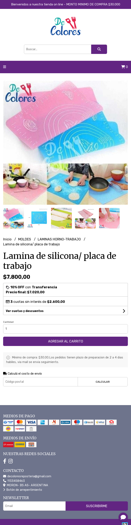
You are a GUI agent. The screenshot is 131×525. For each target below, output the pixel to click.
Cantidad (8, 322)
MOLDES (25, 239)
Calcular (103, 381)
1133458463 (14, 481)
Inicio (7, 239)
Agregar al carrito (65, 341)
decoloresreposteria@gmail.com (27, 476)
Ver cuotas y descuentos (25, 311)
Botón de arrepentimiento (22, 490)
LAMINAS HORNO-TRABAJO (60, 239)
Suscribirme (96, 506)
